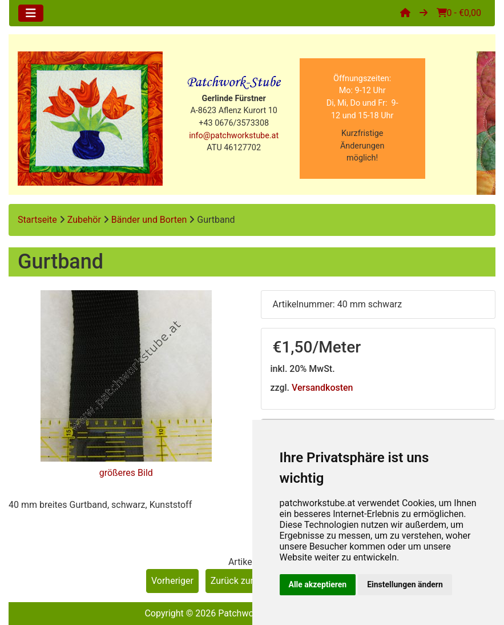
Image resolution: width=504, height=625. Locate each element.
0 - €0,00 (459, 12)
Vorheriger (172, 580)
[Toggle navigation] (30, 13)
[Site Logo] (90, 118)
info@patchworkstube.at (234, 136)
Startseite (37, 219)
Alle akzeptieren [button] (318, 584)
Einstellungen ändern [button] (405, 584)
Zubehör (84, 219)
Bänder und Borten (149, 219)
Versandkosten (322, 387)
